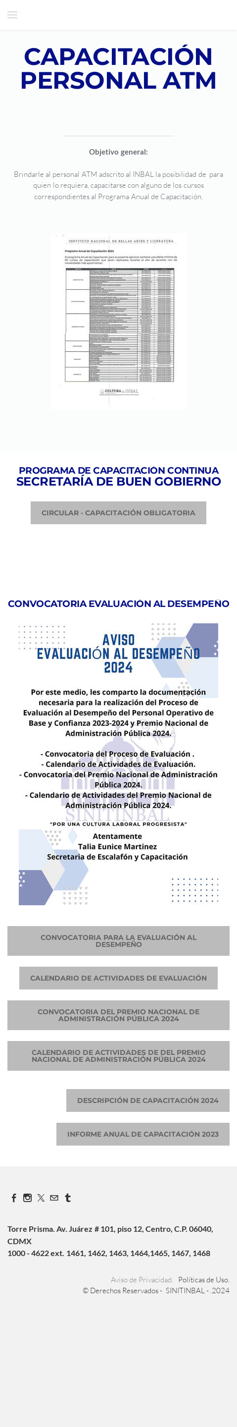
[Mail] (54, 1198)
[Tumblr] (67, 1198)
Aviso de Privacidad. (142, 1279)
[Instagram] (27, 1198)
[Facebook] (14, 1198)
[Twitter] (41, 1198)
